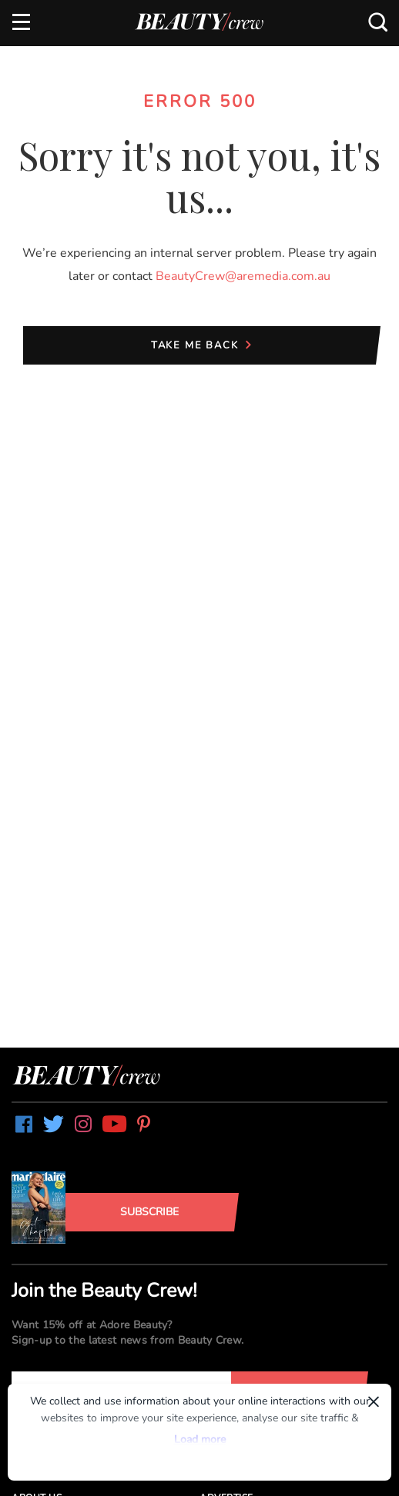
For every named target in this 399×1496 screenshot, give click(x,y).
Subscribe (149, 1211)
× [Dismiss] (374, 1401)
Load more (200, 1439)
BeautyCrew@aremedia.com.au (243, 276)
